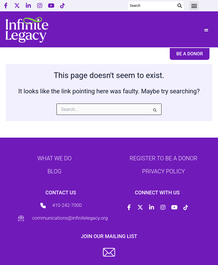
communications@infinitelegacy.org (70, 218)
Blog (54, 171)
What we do (54, 158)
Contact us (60, 192)
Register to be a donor (163, 158)
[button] (194, 5)
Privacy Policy (163, 171)
